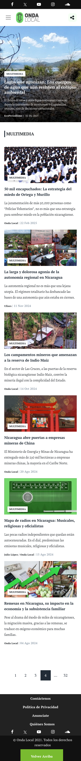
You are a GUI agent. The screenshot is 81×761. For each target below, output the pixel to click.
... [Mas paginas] (55, 675)
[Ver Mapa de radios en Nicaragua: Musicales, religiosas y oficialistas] (40, 496)
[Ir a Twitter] (25, 4)
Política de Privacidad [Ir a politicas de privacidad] (40, 707)
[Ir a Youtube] (39, 4)
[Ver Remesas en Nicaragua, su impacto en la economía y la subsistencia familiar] (40, 578)
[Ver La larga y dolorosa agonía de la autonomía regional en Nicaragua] (40, 247)
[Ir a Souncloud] (67, 4)
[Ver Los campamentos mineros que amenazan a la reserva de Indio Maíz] (40, 330)
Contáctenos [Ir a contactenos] (40, 698)
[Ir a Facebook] (12, 731)
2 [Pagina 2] (26, 675)
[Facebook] (12, 4)
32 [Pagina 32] (66, 675)
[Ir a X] (25, 731)
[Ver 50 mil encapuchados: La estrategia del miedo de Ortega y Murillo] (40, 164)
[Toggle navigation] (8, 17)
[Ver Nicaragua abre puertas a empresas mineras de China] (40, 413)
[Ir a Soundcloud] (67, 731)
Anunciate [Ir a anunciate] (40, 715)
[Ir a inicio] (28, 17)
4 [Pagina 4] (46, 675)
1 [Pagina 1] (15, 675)
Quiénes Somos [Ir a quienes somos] (42, 724)
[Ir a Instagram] (53, 4)
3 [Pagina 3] (36, 675)
